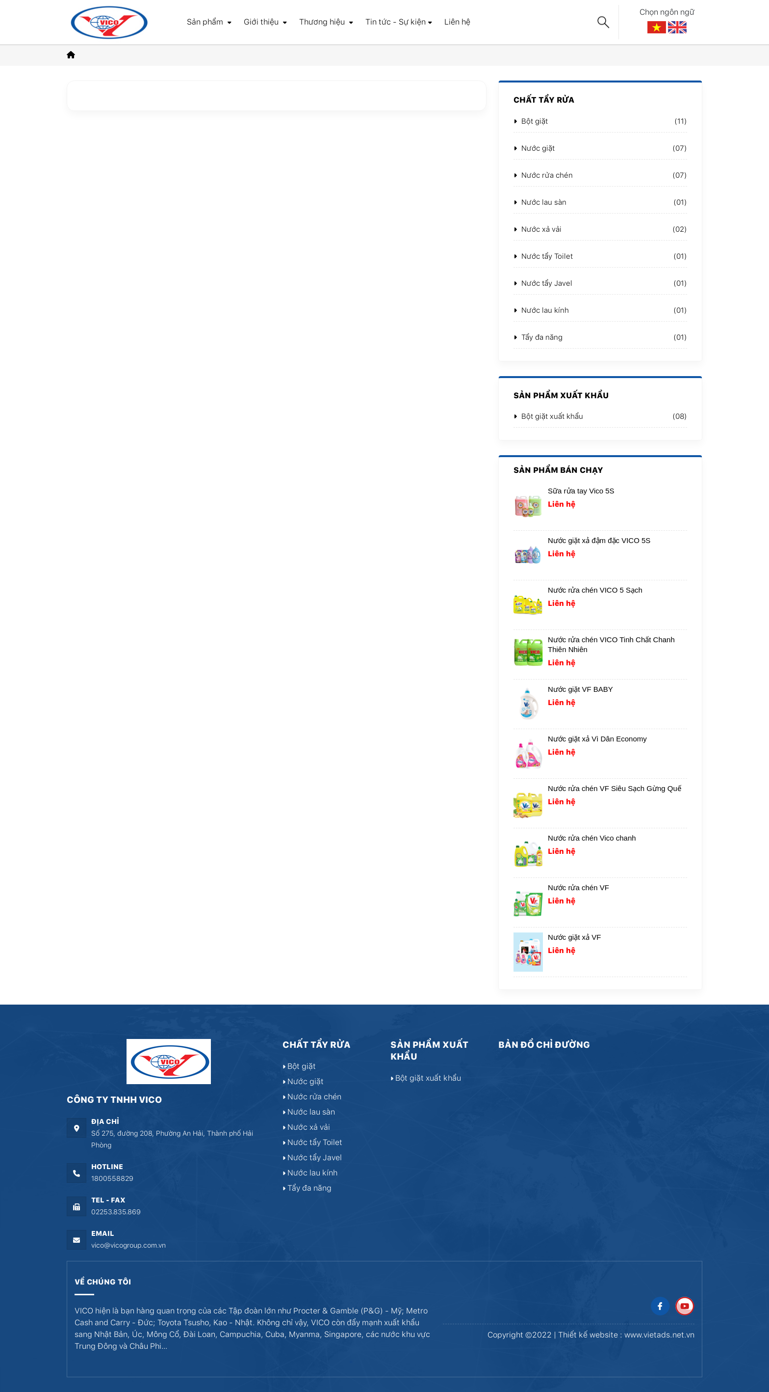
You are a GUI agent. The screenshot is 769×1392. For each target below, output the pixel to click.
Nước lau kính (541, 310)
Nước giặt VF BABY (580, 689)
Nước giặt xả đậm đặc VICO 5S (599, 540)
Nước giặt (534, 148)
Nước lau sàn (539, 202)
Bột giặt (530, 121)
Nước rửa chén (543, 175)
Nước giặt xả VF (574, 937)
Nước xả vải (537, 229)
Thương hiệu (326, 22)
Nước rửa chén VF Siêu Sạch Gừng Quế (614, 788)
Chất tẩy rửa (543, 100)
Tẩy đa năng (538, 337)
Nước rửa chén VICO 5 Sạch (595, 590)
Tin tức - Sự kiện (398, 22)
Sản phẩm (209, 22)
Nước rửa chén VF (578, 887)
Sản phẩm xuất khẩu (561, 395)
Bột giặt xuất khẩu (548, 416)
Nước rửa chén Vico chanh (592, 838)
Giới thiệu (265, 22)
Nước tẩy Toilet (543, 256)
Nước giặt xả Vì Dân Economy (597, 739)
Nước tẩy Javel (542, 283)
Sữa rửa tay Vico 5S (581, 491)
